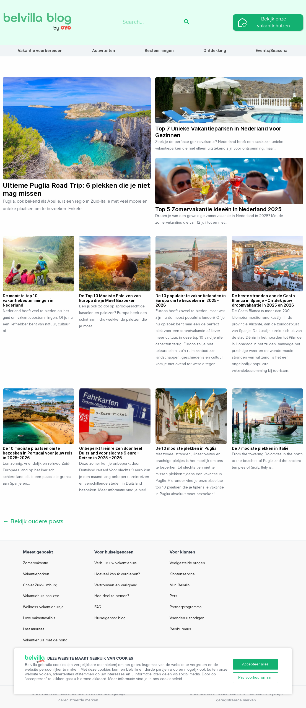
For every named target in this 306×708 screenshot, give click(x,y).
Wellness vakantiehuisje (43, 607)
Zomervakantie (35, 563)
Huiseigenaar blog (110, 618)
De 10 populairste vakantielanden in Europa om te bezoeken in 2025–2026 (190, 300)
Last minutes (34, 629)
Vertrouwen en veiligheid (115, 585)
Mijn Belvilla (180, 585)
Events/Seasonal (272, 50)
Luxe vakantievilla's (39, 618)
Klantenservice (182, 574)
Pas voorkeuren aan (255, 677)
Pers (173, 596)
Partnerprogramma (185, 607)
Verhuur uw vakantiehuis (115, 563)
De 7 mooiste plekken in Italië (260, 448)
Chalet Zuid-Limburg (40, 585)
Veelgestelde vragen (187, 563)
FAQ (98, 607)
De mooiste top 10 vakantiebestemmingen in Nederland (28, 300)
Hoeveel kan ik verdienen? (117, 574)
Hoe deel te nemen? (111, 596)
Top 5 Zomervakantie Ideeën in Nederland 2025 (218, 209)
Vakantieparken (36, 574)
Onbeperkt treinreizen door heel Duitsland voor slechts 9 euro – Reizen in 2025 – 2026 (110, 453)
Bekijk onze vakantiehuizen (273, 22)
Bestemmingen (159, 50)
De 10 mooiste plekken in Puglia (186, 448)
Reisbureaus (180, 629)
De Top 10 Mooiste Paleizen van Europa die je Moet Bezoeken (110, 298)
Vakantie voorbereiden (40, 50)
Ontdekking (214, 50)
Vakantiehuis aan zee (41, 596)
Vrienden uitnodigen (187, 618)
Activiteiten (103, 50)
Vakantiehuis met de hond (45, 640)
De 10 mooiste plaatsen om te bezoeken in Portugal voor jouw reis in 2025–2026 (37, 453)
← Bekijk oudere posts (33, 521)
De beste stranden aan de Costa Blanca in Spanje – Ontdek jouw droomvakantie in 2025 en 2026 (263, 300)
